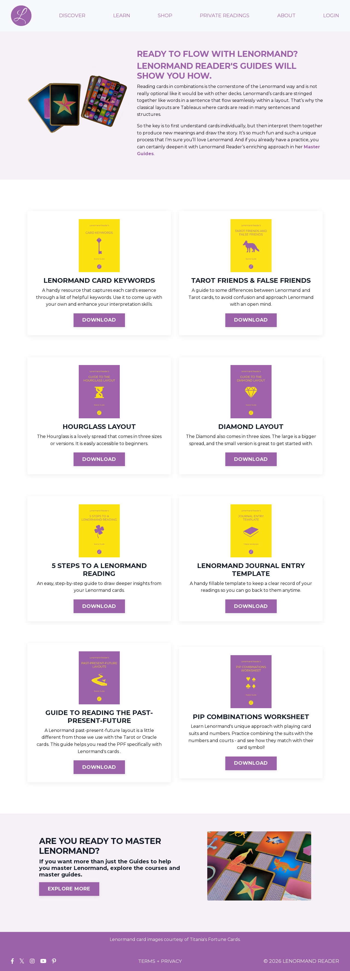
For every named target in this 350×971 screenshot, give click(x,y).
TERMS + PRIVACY (160, 961)
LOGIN (331, 16)
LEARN (121, 16)
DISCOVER (72, 16)
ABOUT (286, 16)
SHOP (165, 16)
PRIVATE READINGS (224, 16)
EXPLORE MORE (69, 889)
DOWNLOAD (99, 320)
